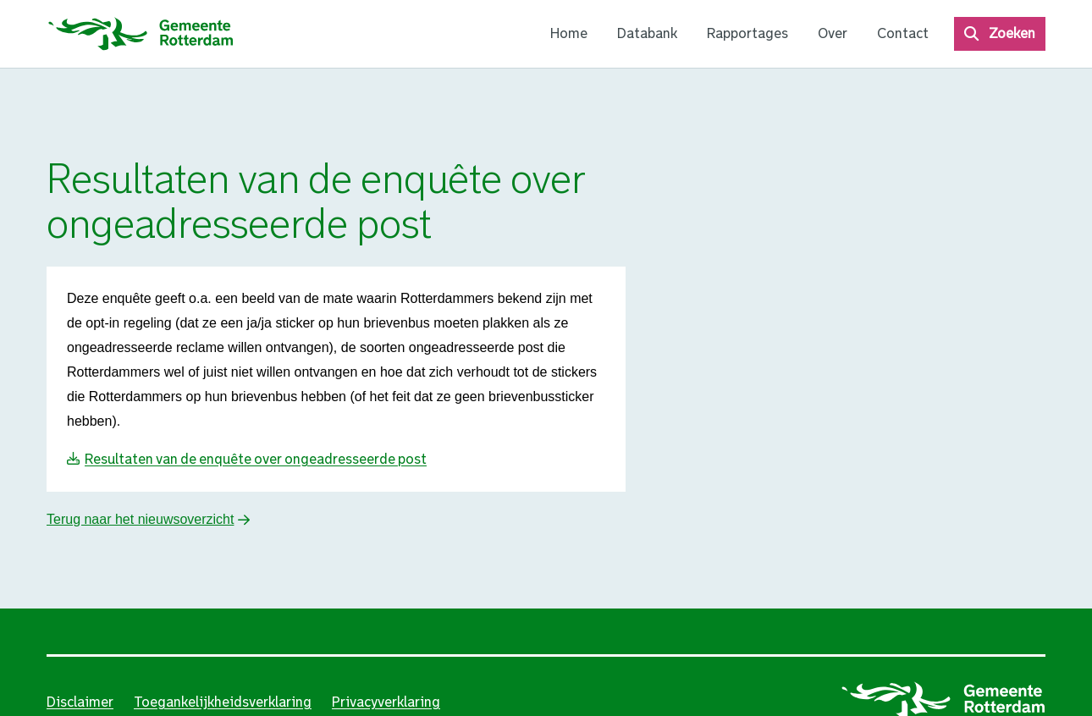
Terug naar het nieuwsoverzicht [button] (140, 519)
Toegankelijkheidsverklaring (223, 702)
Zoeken (1012, 33)
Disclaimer (80, 702)
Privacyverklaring (386, 702)
